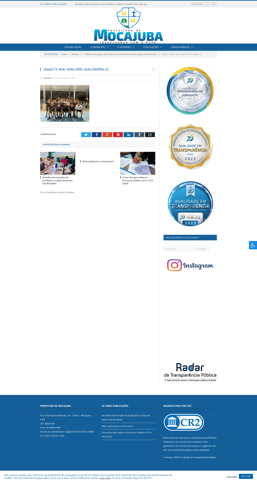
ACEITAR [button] (246, 476)
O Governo (124, 47)
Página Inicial (73, 47)
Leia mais (105, 478)
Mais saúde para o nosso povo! (98, 161)
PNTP (177, 457)
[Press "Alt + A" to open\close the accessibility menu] (253, 245)
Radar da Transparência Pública (200, 457)
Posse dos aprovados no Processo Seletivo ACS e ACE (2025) (137, 180)
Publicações (151, 47)
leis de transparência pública (177, 449)
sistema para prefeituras (203, 437)
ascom (47, 78)
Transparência (180, 47)
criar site (183, 437)
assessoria (186, 441)
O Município (97, 47)
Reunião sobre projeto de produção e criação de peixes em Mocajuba (112, 4)
